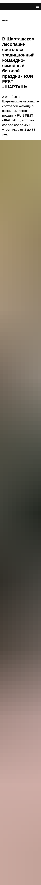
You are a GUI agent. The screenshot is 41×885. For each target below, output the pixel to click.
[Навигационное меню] (37, 7)
